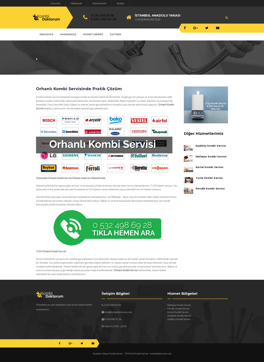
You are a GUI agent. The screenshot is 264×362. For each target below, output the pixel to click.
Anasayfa (55, 3)
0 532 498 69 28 (103, 19)
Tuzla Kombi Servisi (209, 177)
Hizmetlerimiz (99, 3)
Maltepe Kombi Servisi (211, 156)
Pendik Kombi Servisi (210, 188)
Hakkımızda (76, 3)
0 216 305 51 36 (102, 15)
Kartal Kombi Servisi (209, 167)
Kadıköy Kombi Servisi (211, 145)
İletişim (120, 3)
